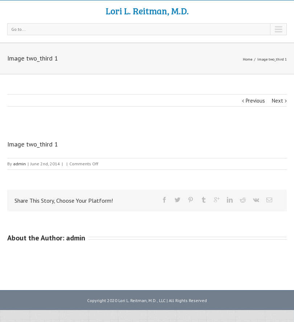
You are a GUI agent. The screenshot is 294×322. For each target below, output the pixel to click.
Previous (255, 100)
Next (277, 100)
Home (247, 59)
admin (19, 163)
